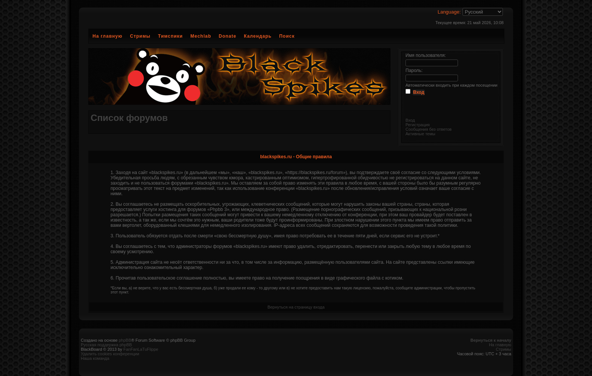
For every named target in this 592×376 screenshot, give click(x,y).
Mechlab (200, 36)
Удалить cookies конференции (110, 354)
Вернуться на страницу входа (295, 307)
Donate (227, 36)
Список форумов (129, 118)
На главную (107, 36)
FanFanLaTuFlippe (141, 349)
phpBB (125, 340)
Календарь (258, 36)
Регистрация (417, 124)
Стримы (140, 36)
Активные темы (420, 133)
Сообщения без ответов (428, 129)
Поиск (286, 36)
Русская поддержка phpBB (106, 344)
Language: (449, 12)
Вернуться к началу (490, 340)
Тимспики (170, 36)
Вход (410, 120)
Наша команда (95, 358)
